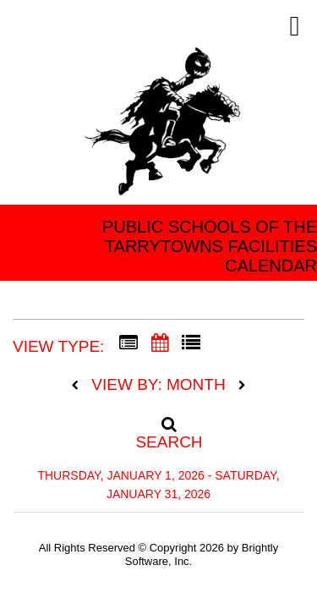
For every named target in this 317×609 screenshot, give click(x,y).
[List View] (191, 343)
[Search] (158, 428)
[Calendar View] (159, 343)
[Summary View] (128, 343)
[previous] (79, 386)
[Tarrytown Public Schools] (164, 127)
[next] (241, 386)
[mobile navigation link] (295, 27)
